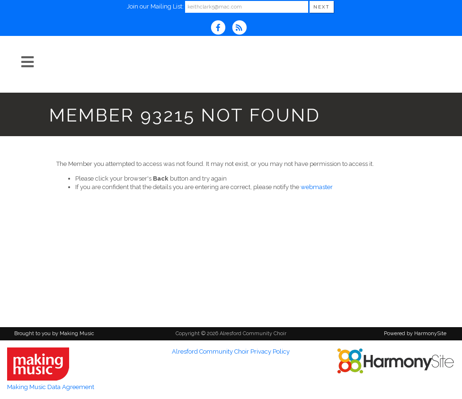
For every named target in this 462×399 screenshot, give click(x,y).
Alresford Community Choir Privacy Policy (231, 351)
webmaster (317, 187)
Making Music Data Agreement (50, 386)
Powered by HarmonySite (415, 333)
